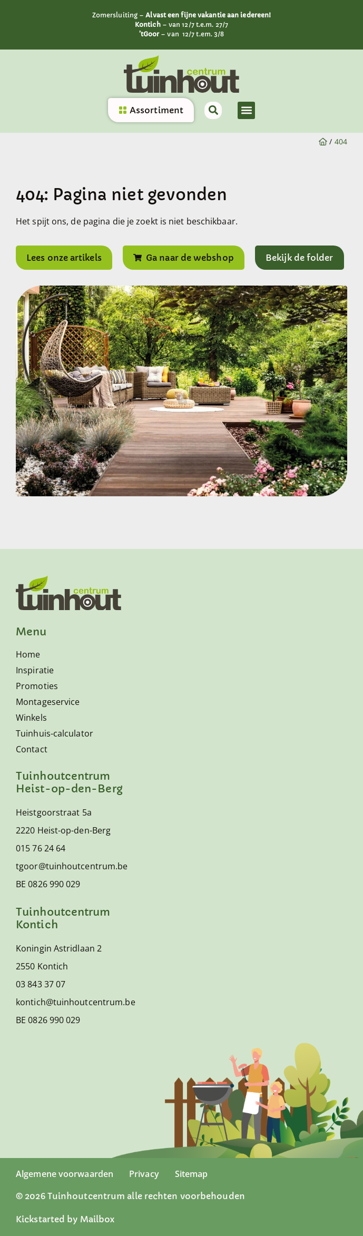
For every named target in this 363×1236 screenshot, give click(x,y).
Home (28, 654)
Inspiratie (35, 670)
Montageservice (48, 702)
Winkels (31, 717)
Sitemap (191, 1174)
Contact (31, 749)
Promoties (37, 686)
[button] (246, 110)
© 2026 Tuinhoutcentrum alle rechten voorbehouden (130, 1196)
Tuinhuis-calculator (54, 733)
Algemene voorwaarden (64, 1174)
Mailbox (97, 1219)
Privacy (144, 1174)
